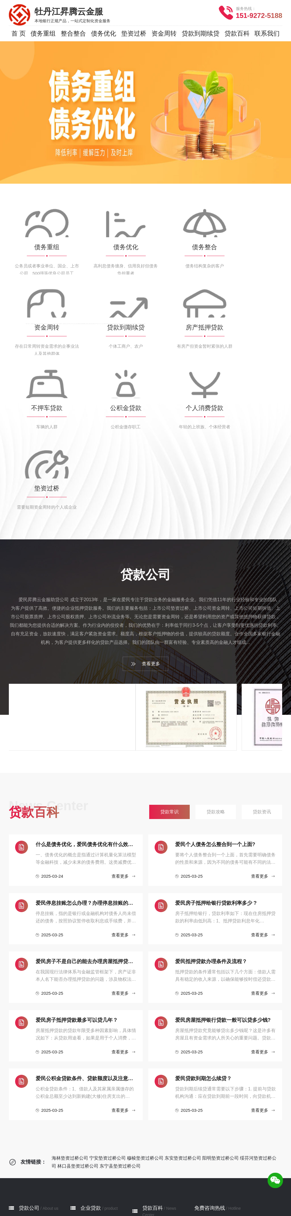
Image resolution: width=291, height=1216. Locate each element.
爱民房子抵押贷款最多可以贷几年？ (77, 886)
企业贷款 (90, 1074)
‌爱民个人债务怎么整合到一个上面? (215, 711)
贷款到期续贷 (93, 1125)
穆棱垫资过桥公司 (145, 1024)
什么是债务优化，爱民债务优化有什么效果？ (86, 711)
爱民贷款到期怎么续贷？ (203, 945)
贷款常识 (150, 1097)
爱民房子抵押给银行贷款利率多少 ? (216, 769)
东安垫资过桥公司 (183, 1024)
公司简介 (27, 1091)
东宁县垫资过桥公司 (120, 1032)
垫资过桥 (88, 1168)
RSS (181, 1209)
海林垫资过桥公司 (70, 1024)
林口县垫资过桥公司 (77, 1032)
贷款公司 (29, 1074)
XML (168, 1209)
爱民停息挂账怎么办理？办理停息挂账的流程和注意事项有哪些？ (86, 769)
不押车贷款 (90, 1142)
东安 (131, 1199)
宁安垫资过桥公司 (107, 1024)
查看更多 (145, 530)
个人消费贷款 (93, 1159)
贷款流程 (27, 1099)
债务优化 (88, 1099)
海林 (90, 1199)
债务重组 (88, 1091)
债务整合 (88, 1108)
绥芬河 (161, 1199)
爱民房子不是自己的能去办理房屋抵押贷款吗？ (86, 828)
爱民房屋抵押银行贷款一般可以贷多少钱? (223, 886)
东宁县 (198, 1199)
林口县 (180, 1199)
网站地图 (151, 1209)
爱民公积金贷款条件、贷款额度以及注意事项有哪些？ (86, 945)
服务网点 (27, 1108)
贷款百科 (152, 1074)
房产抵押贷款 (93, 1133)
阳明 (145, 1199)
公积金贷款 (90, 1151)
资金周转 (88, 1116)
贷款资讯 (150, 1114)
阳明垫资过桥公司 (220, 1024)
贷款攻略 (150, 1105)
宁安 (104, 1199)
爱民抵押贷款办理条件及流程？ (211, 828)
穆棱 (118, 1199)
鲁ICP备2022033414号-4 (217, 1209)
